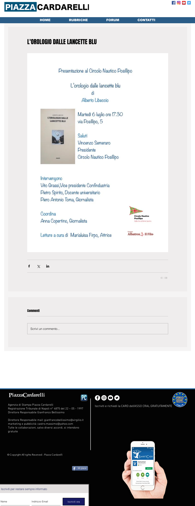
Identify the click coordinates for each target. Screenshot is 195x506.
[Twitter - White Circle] (117, 397)
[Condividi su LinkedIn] (48, 266)
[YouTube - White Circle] (110, 397)
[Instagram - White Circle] (104, 397)
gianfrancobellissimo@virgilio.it (64, 420)
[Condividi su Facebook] (29, 266)
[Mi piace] (80, 468)
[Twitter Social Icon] (189, 3)
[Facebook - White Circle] (97, 397)
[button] (78, 20)
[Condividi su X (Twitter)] (38, 266)
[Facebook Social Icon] (173, 3)
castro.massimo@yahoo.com (55, 424)
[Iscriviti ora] (74, 501)
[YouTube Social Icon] (184, 3)
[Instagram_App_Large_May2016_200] (179, 3)
